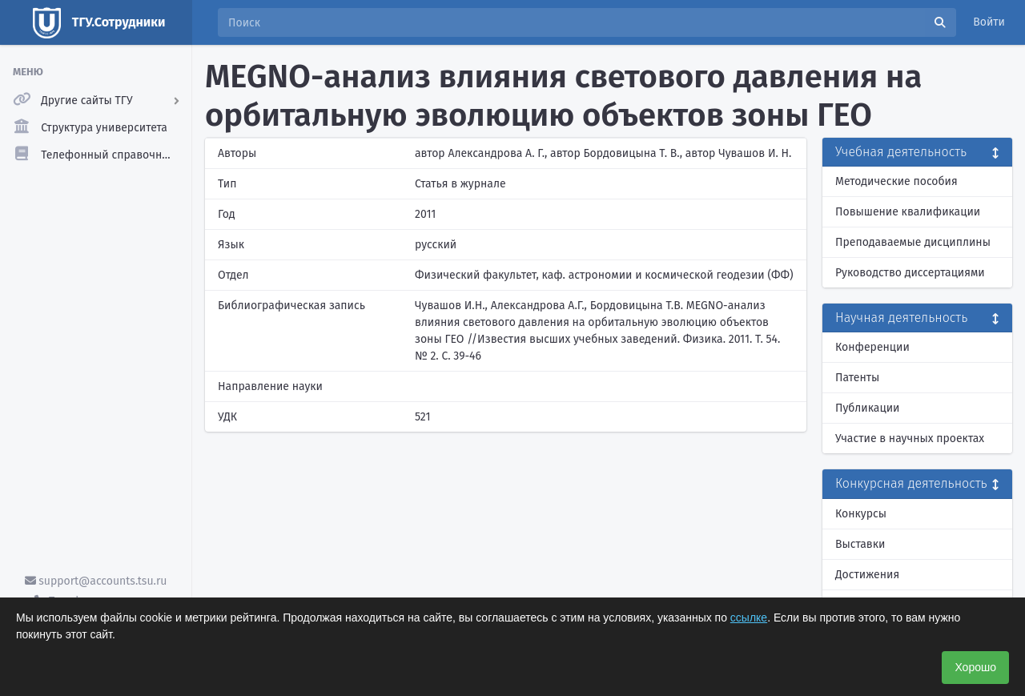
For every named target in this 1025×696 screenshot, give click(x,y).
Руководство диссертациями (910, 273)
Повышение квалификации (907, 212)
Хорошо (975, 667)
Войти (989, 22)
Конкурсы (860, 514)
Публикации (867, 408)
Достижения (867, 574)
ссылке (748, 617)
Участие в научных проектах (909, 438)
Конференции (872, 347)
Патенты (857, 377)
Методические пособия (896, 181)
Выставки (860, 544)
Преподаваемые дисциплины (913, 242)
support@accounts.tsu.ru (96, 581)
